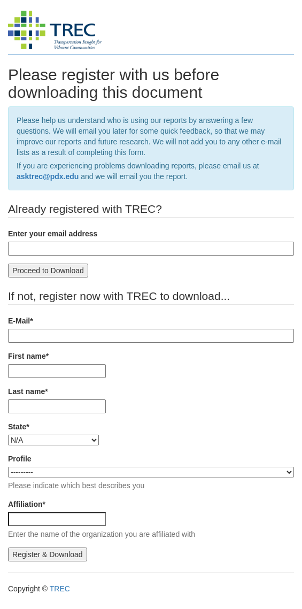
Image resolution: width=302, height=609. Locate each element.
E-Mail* (20, 321)
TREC (60, 588)
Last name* (28, 391)
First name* (28, 356)
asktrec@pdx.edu (48, 176)
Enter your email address (52, 233)
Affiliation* (26, 504)
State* (18, 426)
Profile (20, 458)
